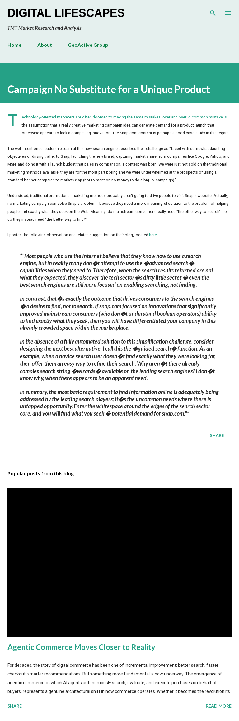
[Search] (213, 11)
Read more (219, 706)
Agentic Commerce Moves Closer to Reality (81, 646)
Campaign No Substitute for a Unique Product (108, 89)
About (44, 45)
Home (14, 45)
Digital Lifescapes (66, 13)
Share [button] (217, 435)
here (153, 235)
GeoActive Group (88, 45)
